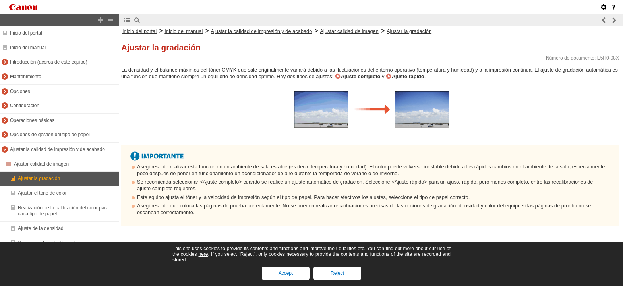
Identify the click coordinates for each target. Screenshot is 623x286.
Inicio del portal (26, 33)
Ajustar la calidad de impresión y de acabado (57, 149)
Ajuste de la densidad (41, 228)
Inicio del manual (28, 47)
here (203, 254)
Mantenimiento (25, 76)
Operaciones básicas (32, 120)
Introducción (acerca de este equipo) (48, 62)
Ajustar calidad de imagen (41, 164)
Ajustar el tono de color (42, 193)
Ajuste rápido (408, 76)
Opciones (20, 91)
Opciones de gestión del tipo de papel (50, 134)
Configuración (24, 105)
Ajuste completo (361, 76)
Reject (337, 273)
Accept (286, 273)
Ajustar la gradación (39, 178)
